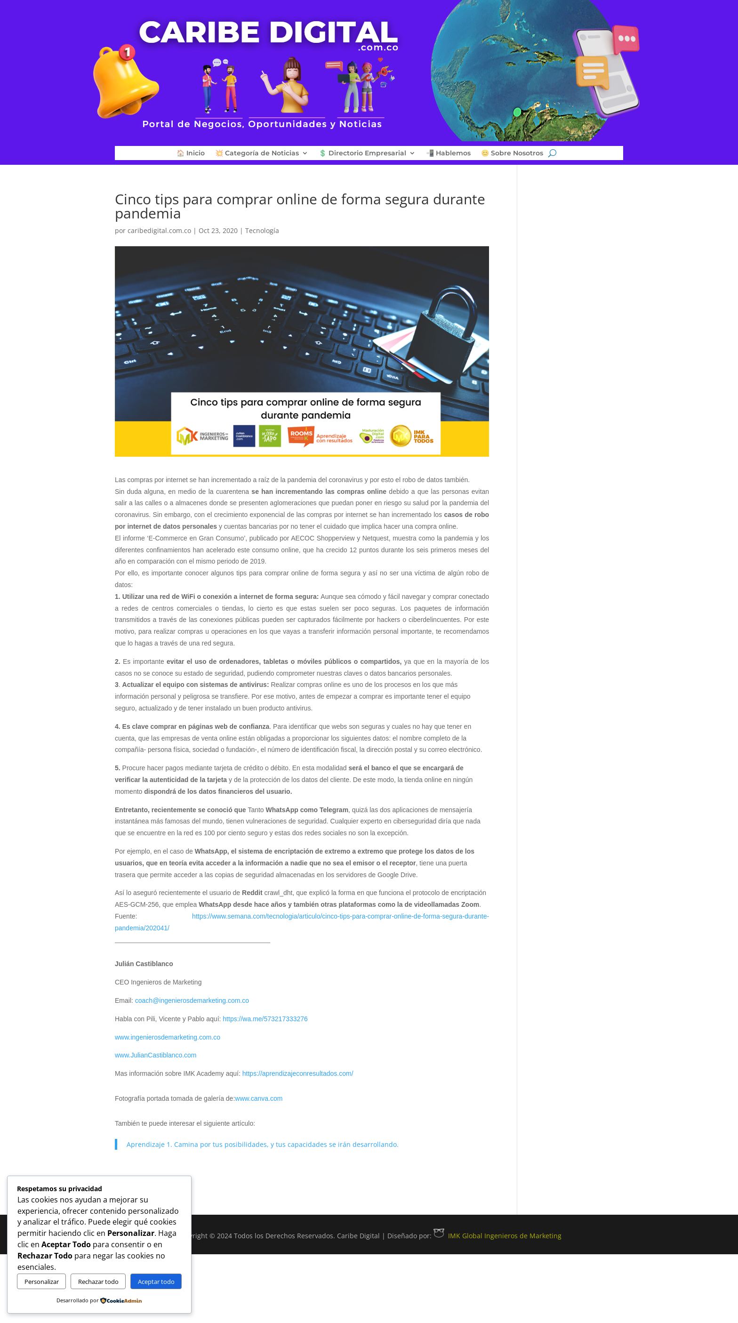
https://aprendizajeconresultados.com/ (297, 1073)
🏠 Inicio (190, 153)
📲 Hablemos (448, 153)
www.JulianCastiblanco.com (156, 1055)
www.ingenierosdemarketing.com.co (167, 1037)
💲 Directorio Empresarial (362, 153)
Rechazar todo (98, 1281)
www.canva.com (258, 1098)
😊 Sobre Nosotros (512, 153)
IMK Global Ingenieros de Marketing (497, 1235)
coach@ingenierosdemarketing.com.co (192, 1000)
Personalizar (41, 1281)
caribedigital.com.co (159, 230)
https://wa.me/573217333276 (265, 1019)
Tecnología (262, 230)
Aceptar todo (156, 1281)
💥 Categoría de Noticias (257, 153)
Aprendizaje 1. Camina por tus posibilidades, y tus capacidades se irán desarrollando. (263, 1144)
